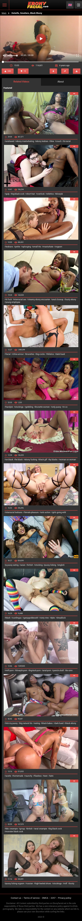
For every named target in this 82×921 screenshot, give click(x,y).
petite (17, 247)
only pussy (56, 407)
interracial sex (20, 299)
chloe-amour (18, 354)
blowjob (59, 194)
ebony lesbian (42, 141)
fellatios (50, 354)
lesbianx (9, 247)
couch (59, 141)
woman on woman (68, 459)
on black (9, 459)
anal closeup (57, 299)
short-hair (30, 194)
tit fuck (9, 299)
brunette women (42, 407)
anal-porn (47, 670)
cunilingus (16, 618)
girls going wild (59, 512)
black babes (47, 723)
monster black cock (14, 831)
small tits (37, 247)
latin (51, 776)
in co (65, 407)
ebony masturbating (25, 141)
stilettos (50, 194)
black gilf (43, 459)
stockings (19, 407)
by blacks (53, 459)
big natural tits (26, 723)
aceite (8, 776)
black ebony (71, 723)
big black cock (55, 829)
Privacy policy (64, 898)
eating (37, 723)
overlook (41, 194)
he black (19, 459)
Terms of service (32, 898)
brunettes (30, 354)
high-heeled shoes (43, 883)
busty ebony (70, 299)
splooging (26, 247)
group (22, 829)
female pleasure (31, 512)
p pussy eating (12, 565)
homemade (18, 776)
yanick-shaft (58, 670)
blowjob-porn (21, 670)
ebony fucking (31, 459)
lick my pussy (12, 723)
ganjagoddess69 (31, 618)
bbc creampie (12, 829)
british (30, 565)
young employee (13, 302)
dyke (53, 618)
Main (4, 13)
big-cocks (40, 354)
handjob (9, 407)
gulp (7, 194)
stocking (39, 565)
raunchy (28, 776)
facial (8, 354)
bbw (52, 141)
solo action (45, 512)
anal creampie (41, 829)
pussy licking (50, 565)
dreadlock (61, 618)
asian (23, 565)
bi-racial (67, 141)
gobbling (29, 407)
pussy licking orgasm (15, 883)
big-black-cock (18, 194)
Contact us (16, 898)
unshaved (10, 141)
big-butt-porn (35, 670)
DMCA (45, 898)
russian (29, 883)
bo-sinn (69, 670)
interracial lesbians (14, 512)
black (8, 618)
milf (65, 883)
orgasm (58, 247)
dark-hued (60, 354)
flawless (38, 776)
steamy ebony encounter (39, 299)
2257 (53, 898)
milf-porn (10, 670)
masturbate (48, 247)
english (61, 565)
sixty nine (44, 618)
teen (45, 776)
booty (71, 883)
